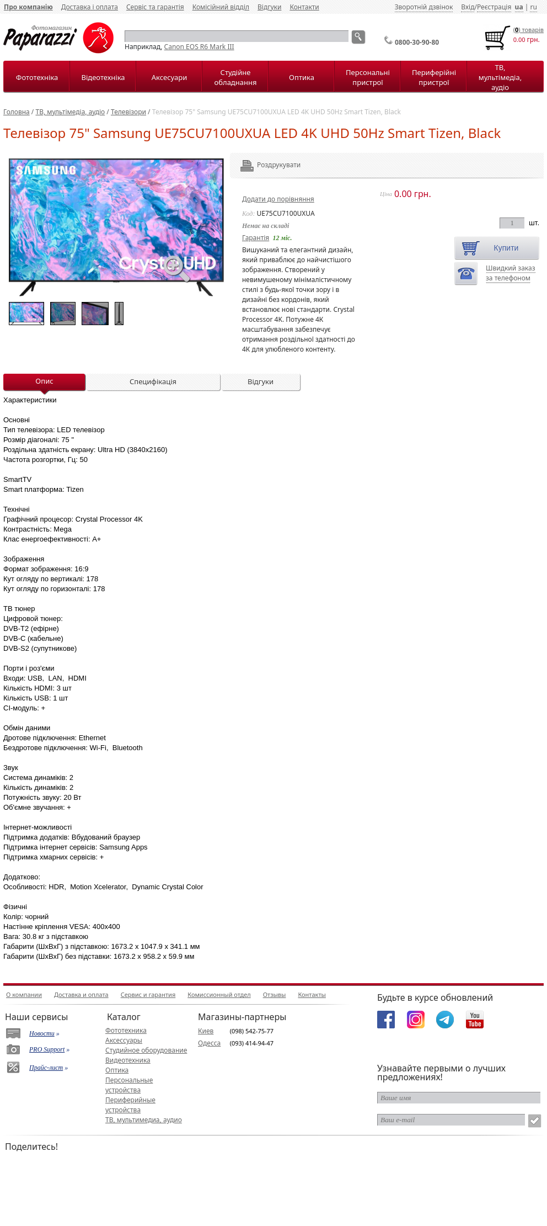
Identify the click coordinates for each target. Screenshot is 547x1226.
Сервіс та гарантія (155, 7)
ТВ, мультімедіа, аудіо (500, 77)
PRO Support (47, 1049)
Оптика (301, 77)
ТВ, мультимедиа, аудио (143, 1119)
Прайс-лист (46, 1067)
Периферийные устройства (130, 1104)
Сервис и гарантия (148, 994)
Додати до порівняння (278, 199)
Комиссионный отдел (218, 994)
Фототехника (126, 1030)
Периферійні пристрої (434, 77)
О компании (24, 994)
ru (533, 7)
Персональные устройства (129, 1085)
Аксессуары (123, 1040)
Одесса (209, 1043)
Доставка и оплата (81, 994)
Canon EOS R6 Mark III (199, 46)
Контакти (304, 7)
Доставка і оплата (89, 7)
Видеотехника (128, 1060)
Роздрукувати (264, 164)
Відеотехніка (103, 77)
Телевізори (128, 111)
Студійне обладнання (235, 77)
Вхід (467, 7)
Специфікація (153, 381)
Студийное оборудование (146, 1050)
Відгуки (269, 7)
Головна (16, 111)
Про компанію (28, 7)
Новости (42, 1033)
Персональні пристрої (368, 77)
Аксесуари (169, 77)
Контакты (311, 994)
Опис (44, 381)
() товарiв (528, 29)
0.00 (519, 39)
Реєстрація (494, 7)
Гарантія (255, 237)
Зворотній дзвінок (424, 7)
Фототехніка (37, 77)
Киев (205, 1031)
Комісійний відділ (220, 7)
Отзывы (274, 994)
